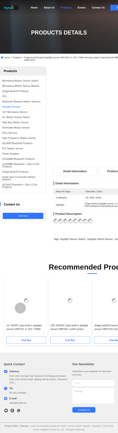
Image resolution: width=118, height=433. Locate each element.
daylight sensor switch (72, 239)
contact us (84, 410)
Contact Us (98, 7)
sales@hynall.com (18, 403)
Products (66, 7)
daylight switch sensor (100, 239)
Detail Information (75, 171)
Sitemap (24, 426)
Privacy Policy (11, 426)
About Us (49, 7)
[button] (20, 308)
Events (82, 7)
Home (34, 7)
